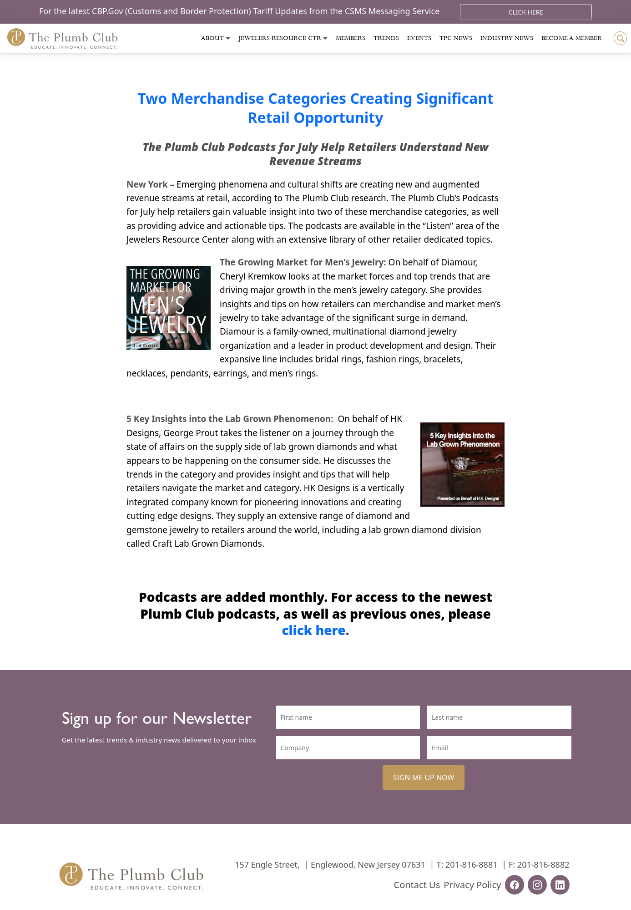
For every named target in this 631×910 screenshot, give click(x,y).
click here (313, 630)
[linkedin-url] (560, 885)
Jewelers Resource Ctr (279, 38)
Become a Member (571, 38)
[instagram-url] (537, 885)
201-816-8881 (471, 864)
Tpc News (455, 38)
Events (419, 38)
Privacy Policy (472, 885)
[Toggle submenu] (228, 38)
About (212, 38)
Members (350, 38)
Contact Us (417, 885)
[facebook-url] (514, 885)
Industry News (506, 38)
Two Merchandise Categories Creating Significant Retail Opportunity (315, 107)
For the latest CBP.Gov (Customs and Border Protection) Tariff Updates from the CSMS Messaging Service (240, 10)
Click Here (526, 12)
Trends (386, 38)
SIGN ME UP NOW (423, 778)
